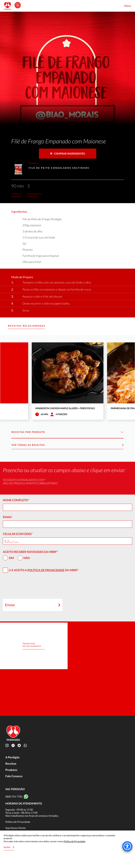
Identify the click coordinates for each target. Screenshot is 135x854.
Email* (7, 517)
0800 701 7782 (13, 796)
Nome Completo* (16, 500)
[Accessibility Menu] (127, 846)
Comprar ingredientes (67, 153)
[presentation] (30, 587)
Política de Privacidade (45, 570)
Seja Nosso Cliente (15, 827)
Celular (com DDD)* (18, 534)
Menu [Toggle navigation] (127, 6)
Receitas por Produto (67, 432)
